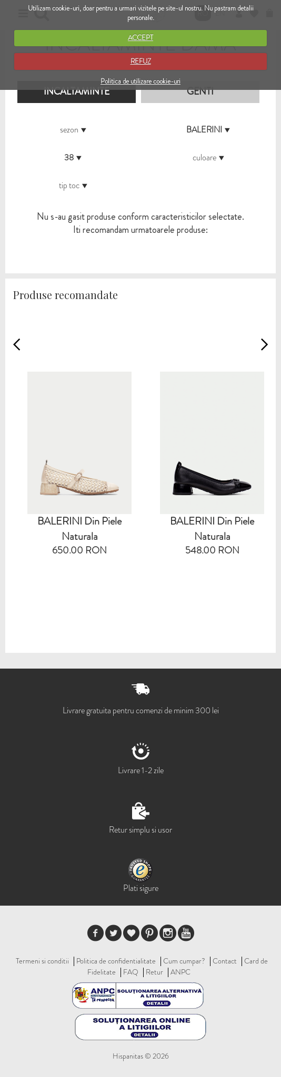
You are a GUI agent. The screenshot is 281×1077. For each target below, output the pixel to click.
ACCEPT (140, 38)
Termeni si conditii (42, 961)
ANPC (180, 972)
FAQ (130, 972)
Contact (225, 961)
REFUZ (141, 61)
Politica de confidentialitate (116, 961)
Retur (154, 972)
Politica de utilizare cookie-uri (140, 81)
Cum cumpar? (184, 961)
